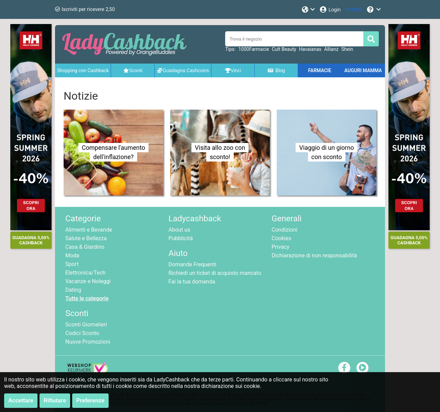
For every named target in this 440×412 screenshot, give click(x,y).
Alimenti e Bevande (88, 229)
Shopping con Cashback (83, 70)
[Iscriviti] (353, 9)
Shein (347, 49)
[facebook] (344, 367)
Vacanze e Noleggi (88, 281)
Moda (72, 255)
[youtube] (362, 367)
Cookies (281, 238)
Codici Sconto (82, 333)
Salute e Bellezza (86, 238)
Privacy (280, 247)
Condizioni (284, 229)
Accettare (20, 400)
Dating (73, 290)
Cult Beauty (284, 49)
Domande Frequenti (192, 264)
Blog (276, 70)
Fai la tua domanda (191, 281)
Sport (72, 264)
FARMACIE (319, 70)
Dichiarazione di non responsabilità (314, 255)
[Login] (330, 9)
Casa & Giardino (84, 247)
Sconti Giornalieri (86, 324)
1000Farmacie (253, 49)
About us (179, 229)
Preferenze (90, 400)
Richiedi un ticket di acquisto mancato (214, 273)
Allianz (331, 49)
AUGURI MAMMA (363, 70)
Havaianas (310, 49)
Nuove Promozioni (87, 341)
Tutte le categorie (87, 298)
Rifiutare (55, 400)
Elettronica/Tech (85, 272)
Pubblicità (180, 238)
